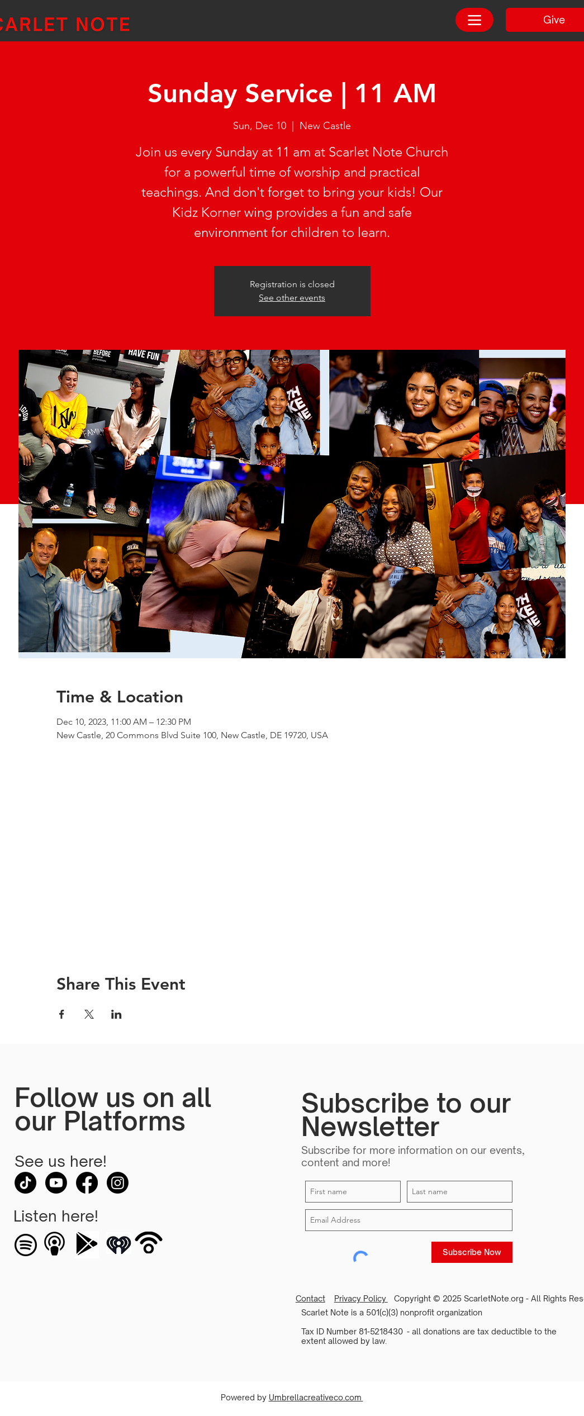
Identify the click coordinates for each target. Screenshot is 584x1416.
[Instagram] (118, 1183)
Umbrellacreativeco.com (316, 1397)
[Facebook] (87, 1183)
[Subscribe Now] (471, 1252)
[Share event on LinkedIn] (116, 1014)
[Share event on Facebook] (61, 1014)
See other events (292, 297)
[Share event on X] (89, 1014)
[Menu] (474, 20)
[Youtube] (56, 1183)
